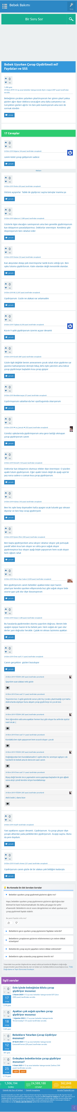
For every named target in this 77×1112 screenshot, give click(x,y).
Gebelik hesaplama (33, 1090)
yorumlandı (40, 677)
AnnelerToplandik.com (65, 1090)
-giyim (23, 1071)
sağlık (16, 1071)
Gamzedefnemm (18, 1044)
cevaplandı (37, 151)
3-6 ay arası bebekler (23, 90)
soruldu (7, 92)
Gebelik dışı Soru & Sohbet (13, 1090)
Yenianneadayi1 (18, 1021)
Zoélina (53, 1065)
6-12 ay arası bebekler (31, 995)
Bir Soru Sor (34, 19)
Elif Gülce (55, 995)
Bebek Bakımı (19, 5)
